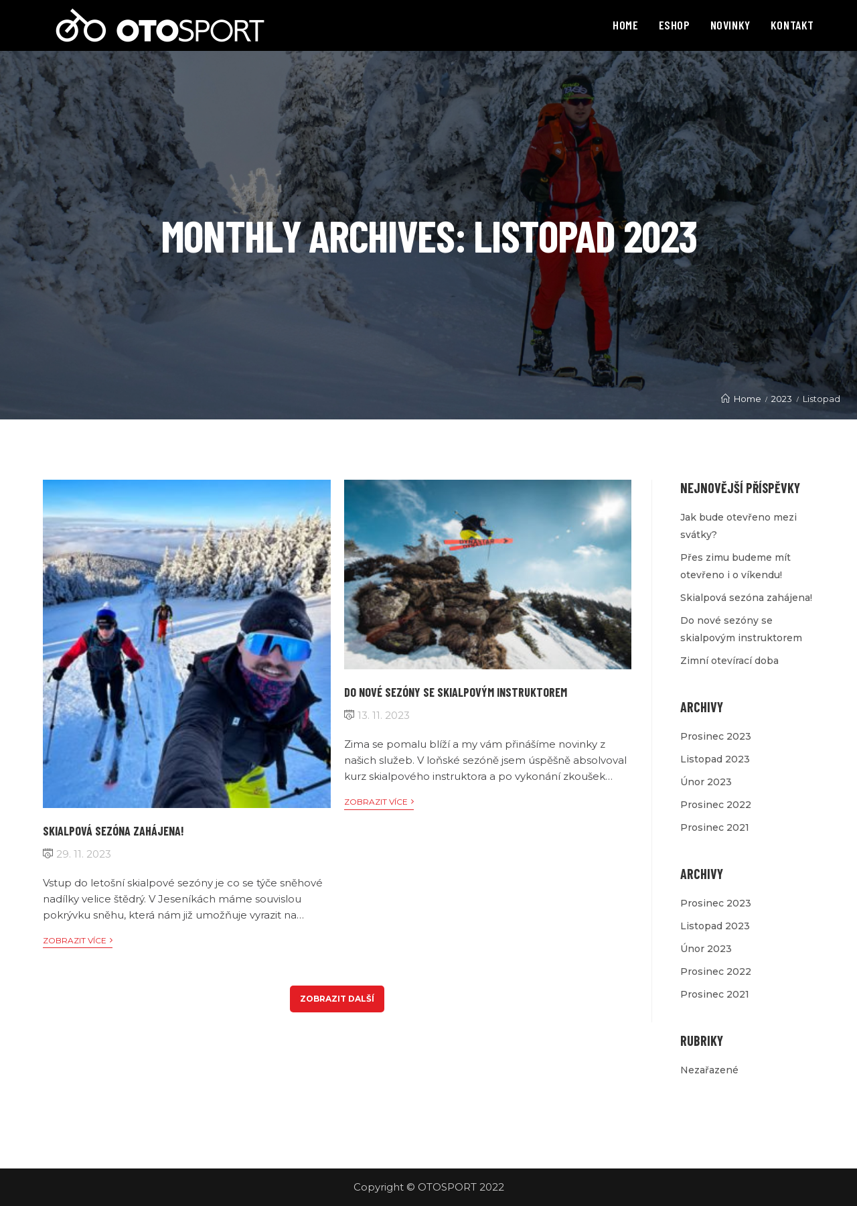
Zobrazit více (77, 940)
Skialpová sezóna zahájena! (113, 830)
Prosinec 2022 (715, 805)
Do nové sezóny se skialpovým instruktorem (455, 692)
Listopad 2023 (715, 759)
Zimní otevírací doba (729, 661)
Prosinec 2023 (715, 736)
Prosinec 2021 (714, 827)
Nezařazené (709, 1070)
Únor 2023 (706, 782)
